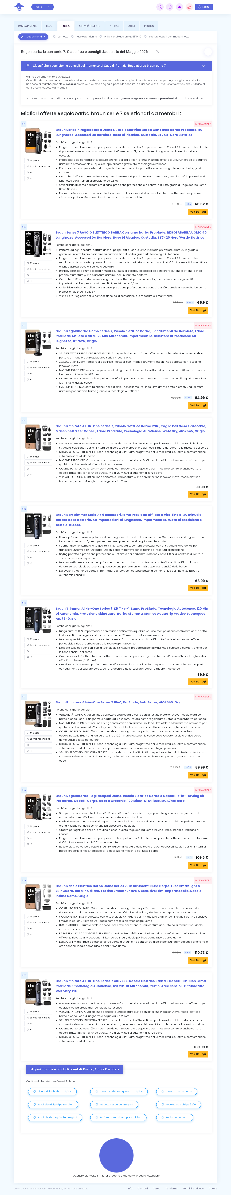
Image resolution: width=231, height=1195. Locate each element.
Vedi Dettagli (198, 211)
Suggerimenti (33, 36)
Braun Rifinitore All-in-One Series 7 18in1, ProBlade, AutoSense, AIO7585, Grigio (120, 702)
